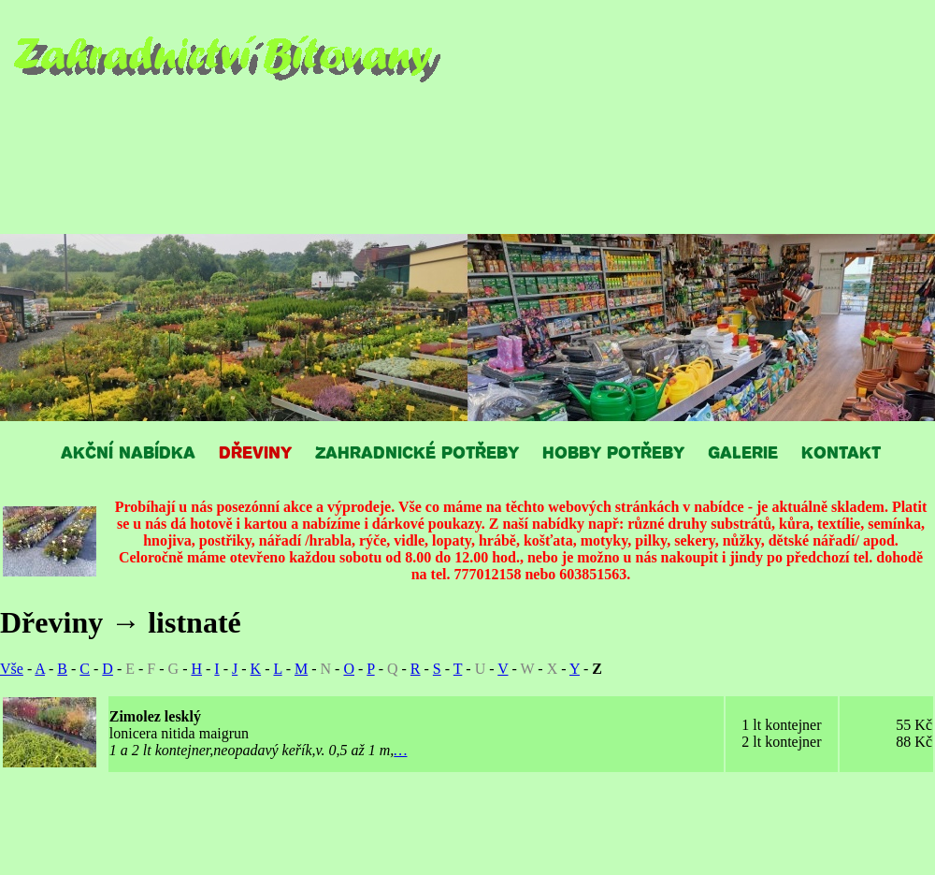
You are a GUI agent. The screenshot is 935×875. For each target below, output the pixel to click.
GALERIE (743, 451)
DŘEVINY (255, 451)
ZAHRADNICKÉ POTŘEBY (417, 451)
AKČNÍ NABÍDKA (128, 451)
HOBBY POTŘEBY (613, 451)
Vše (11, 669)
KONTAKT (841, 451)
